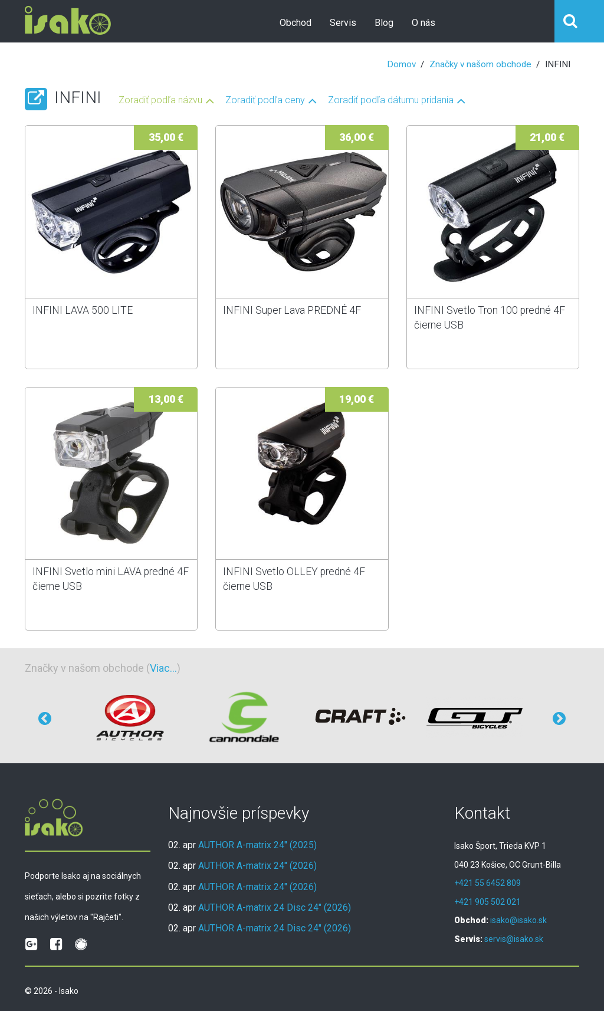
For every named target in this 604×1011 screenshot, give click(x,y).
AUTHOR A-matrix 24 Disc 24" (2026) (274, 907)
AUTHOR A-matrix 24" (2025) (257, 845)
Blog (384, 22)
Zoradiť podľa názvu (160, 100)
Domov (401, 64)
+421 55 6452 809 (487, 883)
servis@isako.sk (513, 939)
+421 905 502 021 (487, 902)
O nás (423, 22)
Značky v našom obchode (480, 64)
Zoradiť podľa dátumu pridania (391, 100)
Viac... (163, 668)
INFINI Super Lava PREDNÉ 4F (292, 310)
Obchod (295, 22)
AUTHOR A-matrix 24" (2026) (257, 865)
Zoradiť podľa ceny (265, 100)
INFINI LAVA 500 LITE (82, 310)
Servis (343, 22)
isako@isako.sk (518, 920)
